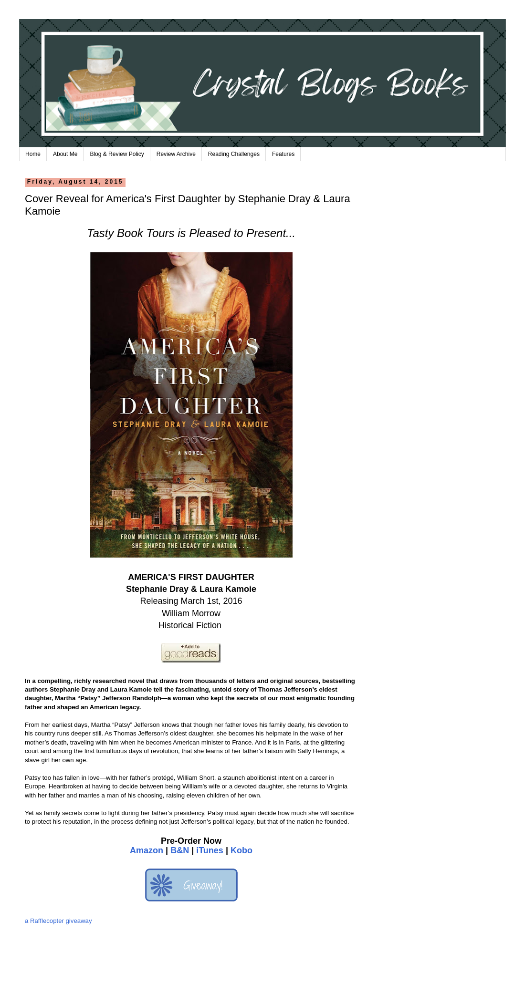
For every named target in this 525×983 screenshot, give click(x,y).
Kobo (241, 850)
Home (33, 154)
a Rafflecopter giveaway (58, 920)
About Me (65, 154)
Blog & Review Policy (117, 154)
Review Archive (176, 154)
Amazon (146, 850)
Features (283, 154)
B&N (179, 850)
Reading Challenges (234, 154)
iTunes (209, 850)
